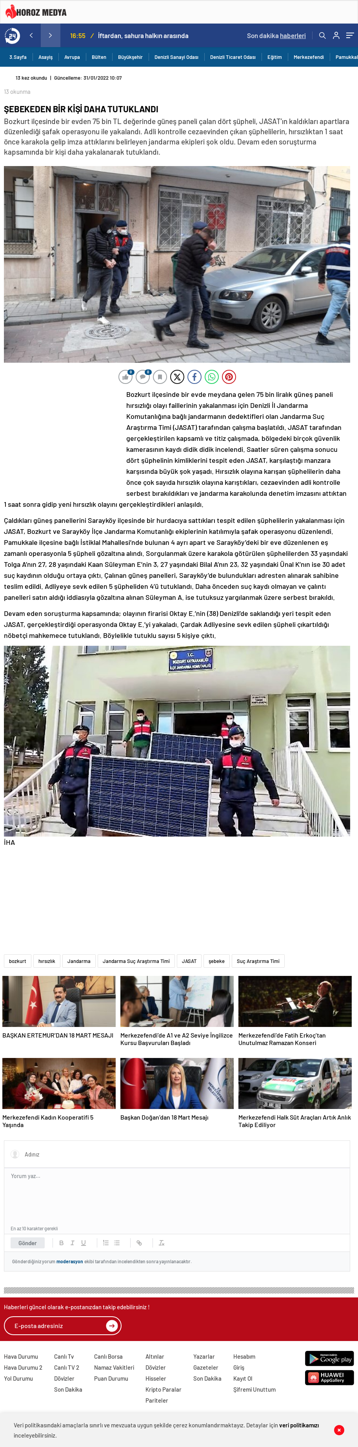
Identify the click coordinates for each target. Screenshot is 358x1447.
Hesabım (244, 1356)
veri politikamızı (299, 1425)
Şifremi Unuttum (254, 1389)
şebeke (217, 961)
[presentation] (31, 35)
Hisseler (155, 1378)
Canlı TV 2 (66, 1367)
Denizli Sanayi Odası (176, 57)
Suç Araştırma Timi (258, 961)
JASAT (189, 961)
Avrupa (72, 57)
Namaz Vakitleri (114, 1367)
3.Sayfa (18, 57)
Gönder (27, 1242)
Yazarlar (204, 1356)
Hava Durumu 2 (23, 1367)
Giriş (238, 1367)
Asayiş (45, 57)
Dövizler (64, 1378)
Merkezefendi (309, 57)
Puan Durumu (111, 1378)
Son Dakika (68, 1389)
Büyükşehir (130, 57)
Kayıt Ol (243, 1378)
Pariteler (156, 1400)
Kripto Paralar (163, 1389)
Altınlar (154, 1356)
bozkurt (17, 961)
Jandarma (79, 961)
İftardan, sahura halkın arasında (143, 35)
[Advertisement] (63, 441)
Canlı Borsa (108, 1356)
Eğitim (274, 57)
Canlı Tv (64, 1356)
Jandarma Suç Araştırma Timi (136, 961)
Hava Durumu (21, 1356)
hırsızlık (46, 961)
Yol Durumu (18, 1378)
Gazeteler (205, 1367)
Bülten (99, 57)
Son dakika (276, 35)
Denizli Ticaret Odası (233, 57)
